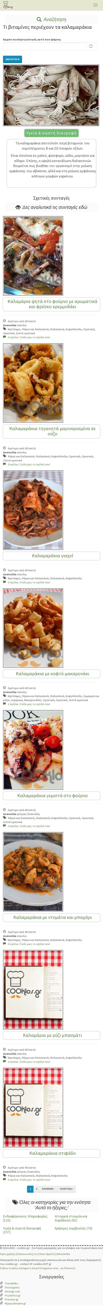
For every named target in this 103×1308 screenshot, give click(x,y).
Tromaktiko (11, 1283)
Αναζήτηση (51, 19)
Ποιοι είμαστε (47, 1254)
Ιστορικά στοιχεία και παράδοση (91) (71, 1218)
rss (35, 1254)
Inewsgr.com (12, 1291)
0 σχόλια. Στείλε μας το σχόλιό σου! (26, 337)
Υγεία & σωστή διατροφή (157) (22, 1230)
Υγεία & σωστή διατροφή (51, 132)
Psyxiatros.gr (13, 1295)
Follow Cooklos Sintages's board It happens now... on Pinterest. (38, 1268)
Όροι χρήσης (7, 1254)
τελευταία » (66, 1188)
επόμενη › (48, 1188)
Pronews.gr (12, 1299)
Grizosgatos (12, 1287)
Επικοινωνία (24, 1254)
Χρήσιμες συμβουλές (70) (73, 1228)
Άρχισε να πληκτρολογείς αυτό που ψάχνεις (32, 39)
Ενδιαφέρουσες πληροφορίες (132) (25, 1218)
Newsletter (63, 1254)
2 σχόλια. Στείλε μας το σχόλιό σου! (26, 704)
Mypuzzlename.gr (15, 1303)
